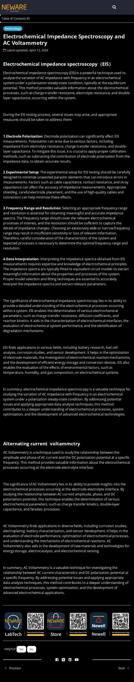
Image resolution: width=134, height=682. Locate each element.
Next (124, 668)
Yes (21, 649)
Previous (12, 668)
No (32, 649)
